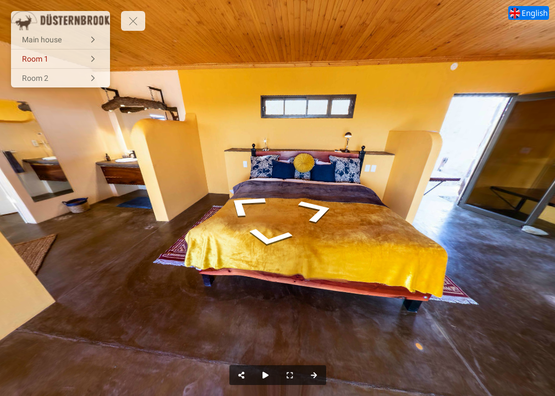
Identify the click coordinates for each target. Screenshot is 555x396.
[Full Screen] (290, 375)
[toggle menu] (133, 21)
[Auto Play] (266, 375)
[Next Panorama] (314, 375)
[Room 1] (60, 59)
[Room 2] (60, 78)
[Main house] (60, 39)
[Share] (241, 375)
